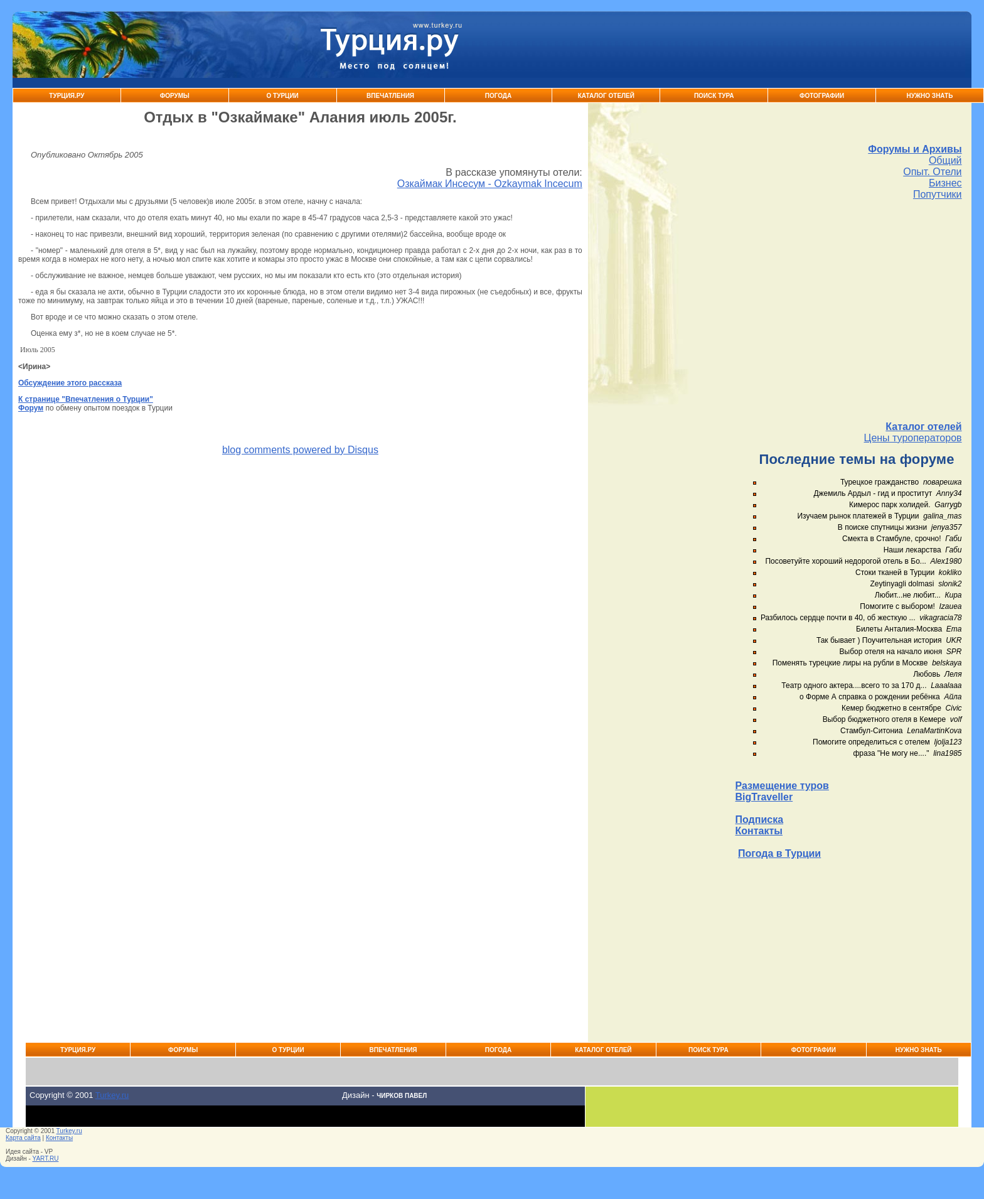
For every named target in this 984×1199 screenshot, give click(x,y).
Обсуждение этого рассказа (70, 383)
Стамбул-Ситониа (871, 730)
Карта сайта (23, 1137)
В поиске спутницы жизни (882, 527)
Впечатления (390, 95)
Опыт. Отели (932, 171)
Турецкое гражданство (879, 482)
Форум (30, 408)
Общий (945, 160)
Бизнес (945, 183)
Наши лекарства (912, 550)
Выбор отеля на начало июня (891, 651)
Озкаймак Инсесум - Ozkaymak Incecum (489, 183)
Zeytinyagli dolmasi (902, 583)
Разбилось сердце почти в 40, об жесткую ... (838, 617)
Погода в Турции (779, 853)
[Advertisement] (848, 311)
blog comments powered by (300, 449)
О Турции (283, 95)
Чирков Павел (402, 1095)
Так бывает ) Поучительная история (879, 640)
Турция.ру (66, 95)
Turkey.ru (112, 1095)
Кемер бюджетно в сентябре (891, 708)
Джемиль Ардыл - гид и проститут (872, 493)
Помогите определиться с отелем (871, 742)
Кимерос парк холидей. (889, 504)
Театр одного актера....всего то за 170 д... (853, 685)
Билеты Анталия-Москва (899, 629)
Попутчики (937, 194)
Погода (498, 95)
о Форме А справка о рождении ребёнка (870, 696)
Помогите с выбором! (897, 606)
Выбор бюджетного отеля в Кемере (884, 719)
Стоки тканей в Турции (894, 572)
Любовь (926, 674)
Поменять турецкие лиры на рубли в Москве (850, 663)
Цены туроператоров (913, 438)
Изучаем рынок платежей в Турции (858, 516)
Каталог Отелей (606, 95)
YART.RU (46, 1158)
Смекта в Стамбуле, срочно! (892, 538)
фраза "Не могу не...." (891, 753)
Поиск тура (714, 95)
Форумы (175, 95)
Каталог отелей (923, 426)
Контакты (759, 830)
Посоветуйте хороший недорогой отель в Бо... (845, 561)
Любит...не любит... (908, 595)
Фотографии (822, 95)
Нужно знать (930, 95)
